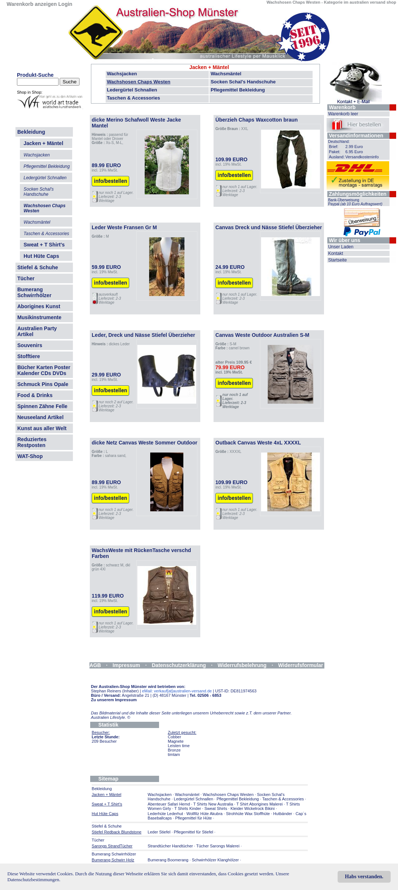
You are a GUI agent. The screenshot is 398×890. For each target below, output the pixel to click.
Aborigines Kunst (38, 306)
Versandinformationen (356, 135)
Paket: (334, 151)
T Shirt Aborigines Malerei (259, 804)
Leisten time (179, 745)
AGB (95, 665)
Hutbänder (283, 813)
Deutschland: (338, 142)
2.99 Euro (354, 146)
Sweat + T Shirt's (44, 245)
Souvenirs (29, 345)
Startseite (337, 260)
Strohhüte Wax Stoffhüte (248, 813)
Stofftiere (28, 356)
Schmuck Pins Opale (42, 384)
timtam (174, 754)
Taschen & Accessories (133, 98)
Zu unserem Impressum (114, 700)
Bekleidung (31, 132)
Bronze (174, 750)
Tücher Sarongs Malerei (217, 846)
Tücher (26, 278)
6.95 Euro (354, 151)
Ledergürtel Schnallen (132, 90)
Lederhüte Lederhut (165, 813)
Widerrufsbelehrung (242, 665)
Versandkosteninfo (362, 157)
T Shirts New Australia (213, 804)
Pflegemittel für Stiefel (193, 832)
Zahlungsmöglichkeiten (357, 194)
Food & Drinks (35, 395)
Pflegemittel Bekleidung (238, 90)
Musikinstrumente (39, 317)
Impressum (126, 665)
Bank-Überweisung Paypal (355, 202)
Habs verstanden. (364, 876)
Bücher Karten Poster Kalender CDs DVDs (43, 370)
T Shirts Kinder (187, 808)
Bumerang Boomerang (168, 860)
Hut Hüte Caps (41, 256)
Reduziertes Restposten (31, 442)
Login (65, 4)
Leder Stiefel (160, 832)
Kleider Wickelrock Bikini (252, 808)
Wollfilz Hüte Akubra (204, 813)
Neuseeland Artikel (40, 417)
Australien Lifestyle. (110, 717)
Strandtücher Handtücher (170, 846)
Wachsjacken (122, 73)
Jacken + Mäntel (209, 67)
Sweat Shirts (215, 808)
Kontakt (335, 253)
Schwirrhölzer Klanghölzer (215, 860)
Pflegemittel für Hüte (193, 818)
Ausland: (337, 157)
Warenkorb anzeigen (32, 4)
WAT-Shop (30, 456)
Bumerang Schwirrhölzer (34, 292)
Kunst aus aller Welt (42, 428)
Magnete (176, 741)
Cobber (174, 737)
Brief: (333, 146)
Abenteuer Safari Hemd (169, 804)
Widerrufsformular (300, 665)
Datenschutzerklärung (179, 665)
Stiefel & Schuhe (37, 267)
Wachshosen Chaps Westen (138, 81)
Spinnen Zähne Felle (42, 406)
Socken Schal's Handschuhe (243, 81)
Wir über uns (344, 240)
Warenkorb (342, 107)
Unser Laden (340, 246)
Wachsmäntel (226, 73)
